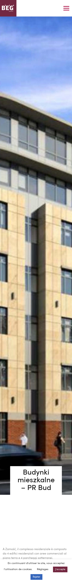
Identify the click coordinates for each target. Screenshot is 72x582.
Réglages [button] (42, 569)
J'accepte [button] (60, 569)
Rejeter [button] (36, 577)
